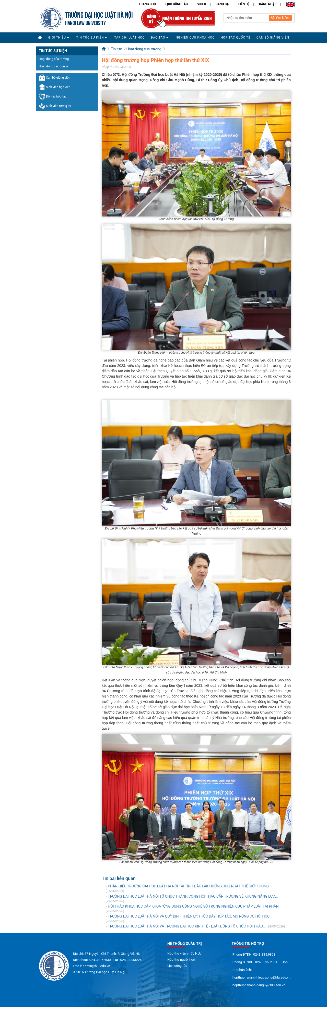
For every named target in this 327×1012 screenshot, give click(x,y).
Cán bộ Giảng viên (272, 37)
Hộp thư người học (181, 959)
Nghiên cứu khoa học (195, 37)
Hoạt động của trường (54, 59)
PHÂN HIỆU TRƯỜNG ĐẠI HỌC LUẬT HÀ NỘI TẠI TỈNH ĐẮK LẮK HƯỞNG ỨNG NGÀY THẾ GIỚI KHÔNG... (190, 886)
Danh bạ (222, 4)
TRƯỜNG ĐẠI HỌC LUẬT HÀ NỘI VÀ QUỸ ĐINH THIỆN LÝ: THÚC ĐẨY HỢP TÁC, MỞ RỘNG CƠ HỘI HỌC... (190, 916)
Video (201, 4)
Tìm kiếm (280, 18)
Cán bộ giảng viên (54, 78)
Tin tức (116, 49)
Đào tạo (158, 37)
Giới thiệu (57, 37)
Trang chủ (147, 4)
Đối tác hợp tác (52, 96)
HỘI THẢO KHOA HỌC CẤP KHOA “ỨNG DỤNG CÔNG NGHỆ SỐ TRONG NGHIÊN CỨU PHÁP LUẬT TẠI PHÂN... (195, 906)
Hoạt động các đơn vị (53, 66)
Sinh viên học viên (54, 87)
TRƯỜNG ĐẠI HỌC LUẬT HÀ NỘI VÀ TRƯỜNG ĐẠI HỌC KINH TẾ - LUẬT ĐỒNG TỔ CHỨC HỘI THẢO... (187, 926)
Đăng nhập (267, 4)
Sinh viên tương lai (55, 106)
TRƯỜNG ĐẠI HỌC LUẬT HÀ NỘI (99, 14)
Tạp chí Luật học (129, 37)
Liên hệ (243, 4)
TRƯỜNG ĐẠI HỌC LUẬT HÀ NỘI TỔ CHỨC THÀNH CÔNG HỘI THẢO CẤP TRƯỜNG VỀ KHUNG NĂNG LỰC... (193, 896)
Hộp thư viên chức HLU (184, 953)
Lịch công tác (176, 4)
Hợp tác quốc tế (235, 37)
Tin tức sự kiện (90, 37)
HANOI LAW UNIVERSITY (85, 22)
